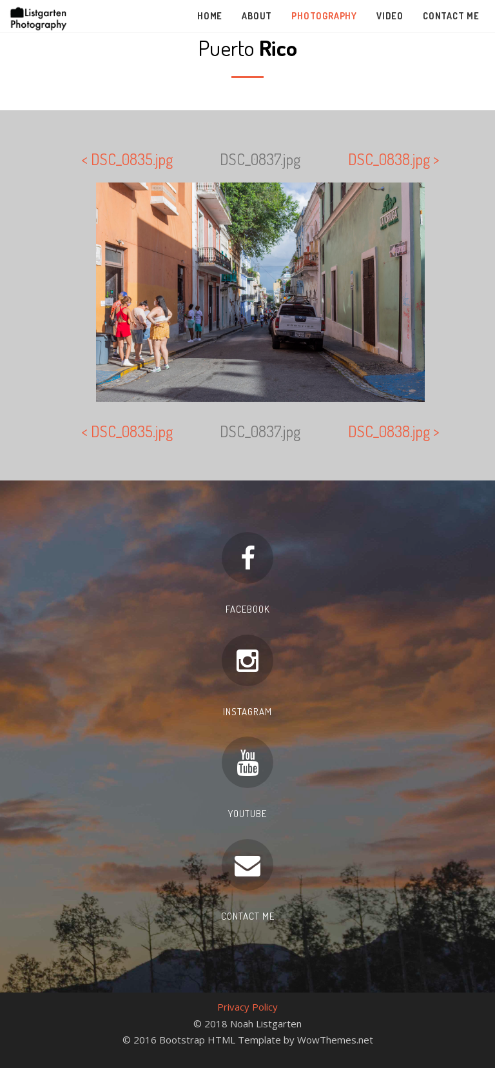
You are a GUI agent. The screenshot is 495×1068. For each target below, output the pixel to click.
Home (209, 15)
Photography (324, 15)
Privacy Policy (247, 1006)
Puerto (247, 47)
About (257, 15)
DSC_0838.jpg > (394, 159)
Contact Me (451, 15)
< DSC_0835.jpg (127, 159)
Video (389, 15)
